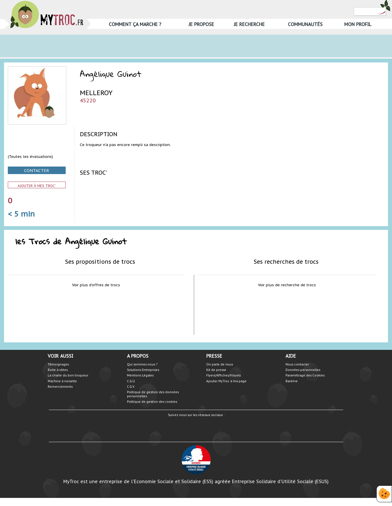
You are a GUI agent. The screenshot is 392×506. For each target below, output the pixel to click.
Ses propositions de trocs (100, 261)
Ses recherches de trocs (286, 261)
